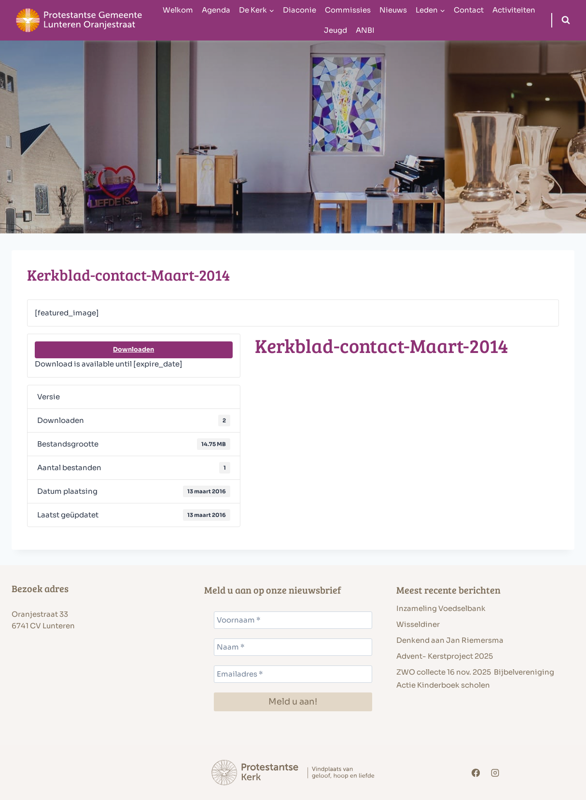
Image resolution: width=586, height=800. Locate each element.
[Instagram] (495, 772)
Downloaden (133, 349)
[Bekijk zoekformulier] (565, 20)
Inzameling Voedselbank (441, 608)
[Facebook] (476, 772)
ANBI (365, 30)
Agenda (216, 9)
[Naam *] (293, 647)
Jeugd (335, 30)
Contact (469, 9)
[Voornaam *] (293, 620)
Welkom (178, 9)
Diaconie (299, 9)
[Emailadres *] (293, 674)
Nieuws (393, 9)
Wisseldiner (418, 624)
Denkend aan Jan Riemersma (449, 640)
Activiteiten (513, 9)
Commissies (348, 9)
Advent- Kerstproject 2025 (444, 656)
